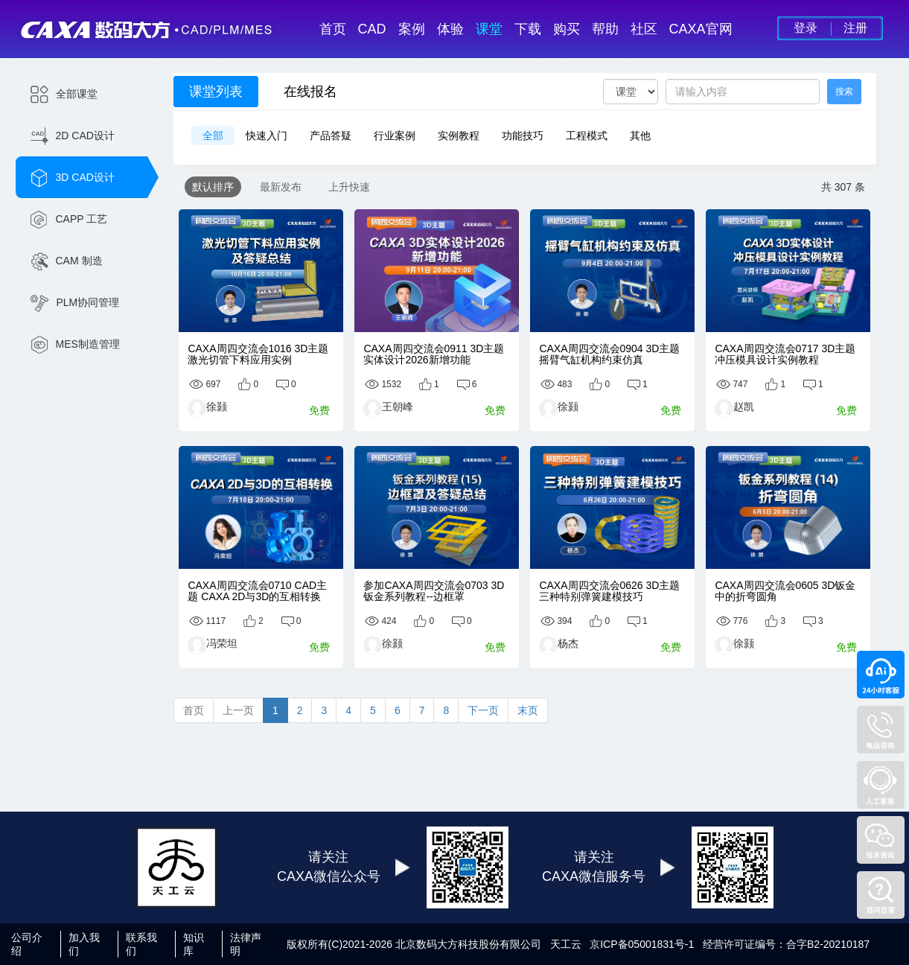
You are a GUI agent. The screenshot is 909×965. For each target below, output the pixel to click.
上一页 (238, 710)
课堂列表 (216, 91)
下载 (527, 29)
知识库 (193, 944)
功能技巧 (522, 135)
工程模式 (586, 135)
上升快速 (349, 187)
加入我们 (84, 944)
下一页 (483, 710)
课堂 (489, 29)
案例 (411, 29)
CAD (372, 29)
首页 (332, 29)
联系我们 (141, 944)
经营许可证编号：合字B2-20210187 (786, 944)
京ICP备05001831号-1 (642, 944)
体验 (450, 29)
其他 (640, 135)
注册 (855, 28)
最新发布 (281, 187)
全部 (212, 135)
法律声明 (245, 944)
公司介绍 (26, 944)
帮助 (605, 29)
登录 (805, 28)
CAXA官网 (701, 29)
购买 (566, 29)
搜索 (844, 91)
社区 (644, 29)
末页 (527, 710)
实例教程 (458, 135)
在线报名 (310, 91)
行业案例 (394, 135)
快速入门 (266, 135)
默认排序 (213, 187)
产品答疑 (330, 135)
